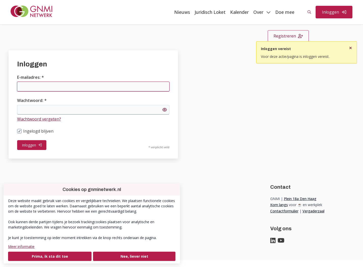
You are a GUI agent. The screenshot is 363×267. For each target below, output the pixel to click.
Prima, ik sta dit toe (50, 256)
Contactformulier (284, 211)
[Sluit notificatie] (350, 47)
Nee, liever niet (134, 256)
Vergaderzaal (313, 211)
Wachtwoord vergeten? (39, 119)
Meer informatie (21, 246)
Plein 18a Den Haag (300, 198)
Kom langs (279, 204)
